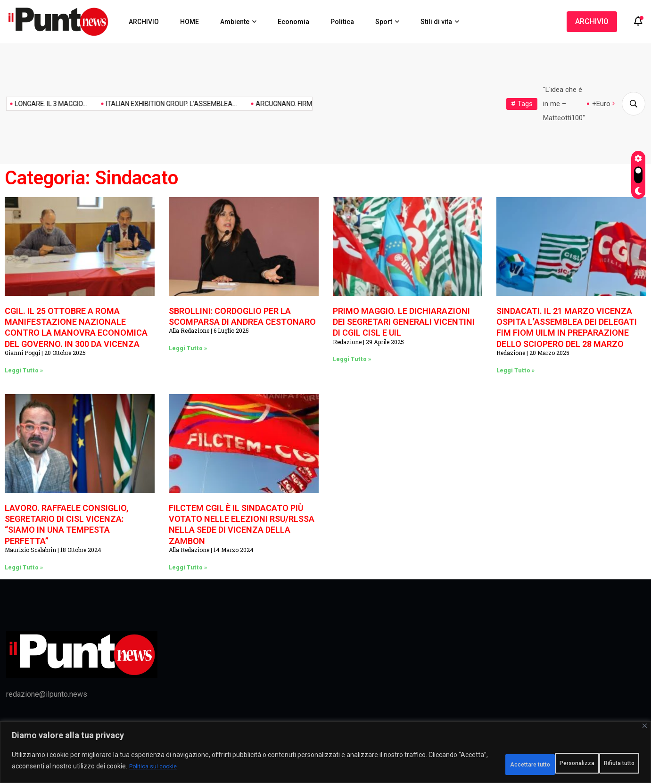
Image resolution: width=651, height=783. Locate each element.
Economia (293, 21)
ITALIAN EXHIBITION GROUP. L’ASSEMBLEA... (122, 103)
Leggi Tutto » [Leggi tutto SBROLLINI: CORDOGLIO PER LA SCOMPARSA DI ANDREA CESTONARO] (188, 348)
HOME (189, 21)
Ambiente (234, 21)
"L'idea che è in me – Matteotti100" (564, 103)
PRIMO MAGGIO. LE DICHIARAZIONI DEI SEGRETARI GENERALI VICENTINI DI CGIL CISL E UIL (404, 322)
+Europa (605, 103)
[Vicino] (645, 731)
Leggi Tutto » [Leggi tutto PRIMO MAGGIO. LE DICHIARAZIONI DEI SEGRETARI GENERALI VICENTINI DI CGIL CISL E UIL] (352, 359)
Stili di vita (436, 21)
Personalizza (463, 763)
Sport (383, 21)
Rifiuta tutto (532, 763)
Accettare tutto (603, 763)
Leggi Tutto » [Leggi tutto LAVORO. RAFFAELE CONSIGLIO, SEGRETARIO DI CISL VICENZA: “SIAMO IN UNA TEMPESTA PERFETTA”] (24, 567)
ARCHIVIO (144, 21)
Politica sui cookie (240, 769)
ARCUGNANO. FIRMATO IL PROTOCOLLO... (268, 103)
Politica (342, 21)
